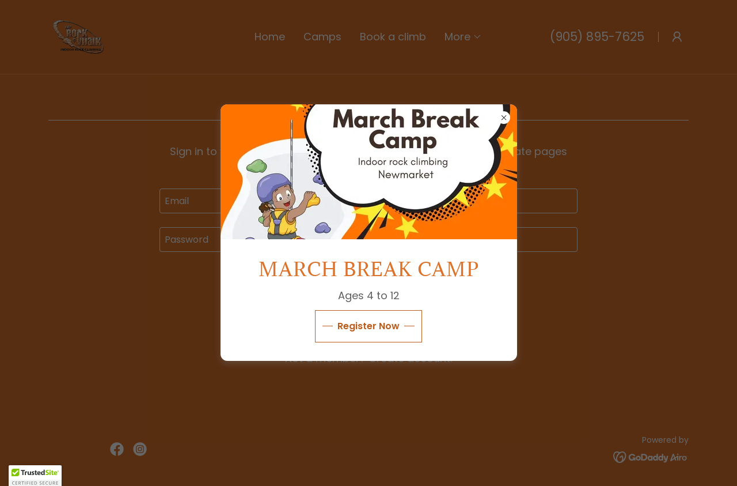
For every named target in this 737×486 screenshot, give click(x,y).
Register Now (368, 326)
